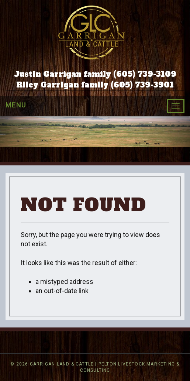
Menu (16, 105)
